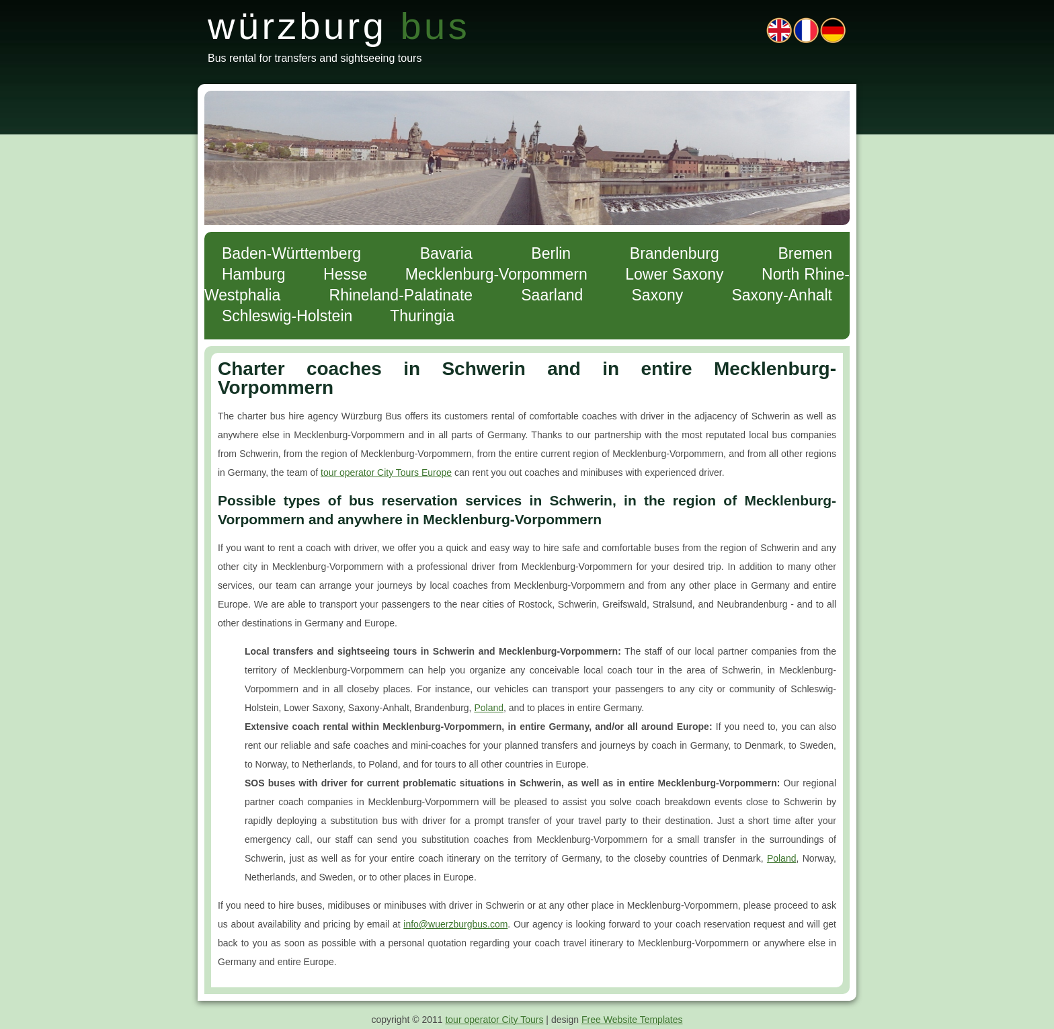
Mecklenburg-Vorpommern (496, 274)
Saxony (658, 295)
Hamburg (254, 274)
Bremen (805, 253)
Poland (488, 707)
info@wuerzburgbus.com (455, 924)
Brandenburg (674, 253)
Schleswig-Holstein (287, 316)
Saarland (552, 295)
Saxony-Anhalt (781, 295)
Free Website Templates (631, 1019)
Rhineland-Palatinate (401, 295)
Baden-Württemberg (291, 253)
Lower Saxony (674, 274)
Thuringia (422, 316)
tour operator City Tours (494, 1019)
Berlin (551, 253)
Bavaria (446, 253)
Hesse (345, 274)
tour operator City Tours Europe (386, 472)
